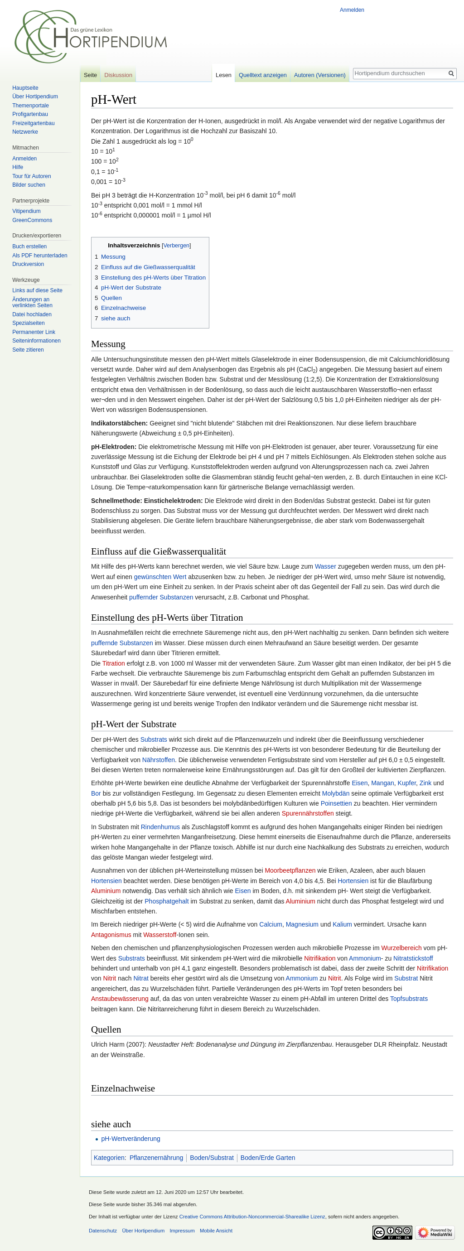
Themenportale (30, 105)
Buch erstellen (29, 246)
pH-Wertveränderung (130, 1138)
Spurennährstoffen (308, 813)
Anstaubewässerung (120, 998)
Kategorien (109, 1157)
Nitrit (109, 978)
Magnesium (302, 924)
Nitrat (140, 978)
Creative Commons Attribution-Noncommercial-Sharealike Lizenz (252, 1216)
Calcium (270, 924)
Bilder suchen (28, 185)
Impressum (181, 1230)
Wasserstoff (159, 934)
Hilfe (17, 167)
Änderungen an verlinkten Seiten (32, 302)
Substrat (406, 978)
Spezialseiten (28, 323)
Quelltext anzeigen (263, 75)
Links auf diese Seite (37, 290)
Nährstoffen (158, 759)
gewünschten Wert (160, 576)
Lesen (224, 75)
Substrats (153, 739)
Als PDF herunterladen (39, 255)
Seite (90, 75)
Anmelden (352, 10)
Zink (425, 783)
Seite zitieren (28, 350)
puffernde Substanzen (122, 643)
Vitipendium (26, 211)
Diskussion (118, 75)
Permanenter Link (33, 332)
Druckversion (28, 264)
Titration (113, 663)
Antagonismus (111, 934)
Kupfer (407, 783)
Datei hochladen (32, 314)
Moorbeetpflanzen (290, 870)
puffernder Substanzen (161, 597)
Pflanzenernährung (156, 1157)
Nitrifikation (319, 958)
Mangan (382, 783)
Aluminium (106, 890)
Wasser (325, 566)
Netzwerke (25, 132)
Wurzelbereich (401, 948)
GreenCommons (32, 220)
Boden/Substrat (212, 1157)
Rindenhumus (160, 827)
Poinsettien (336, 803)
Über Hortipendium (35, 96)
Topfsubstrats (409, 998)
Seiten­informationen (36, 341)
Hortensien (106, 880)
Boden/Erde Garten (268, 1157)
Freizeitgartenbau (33, 123)
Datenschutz (103, 1230)
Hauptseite (25, 88)
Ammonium (365, 958)
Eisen (359, 783)
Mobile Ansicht (216, 1230)
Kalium (342, 924)
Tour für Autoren (31, 176)
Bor (96, 793)
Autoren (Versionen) (320, 75)
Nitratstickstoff (413, 958)
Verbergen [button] (176, 245)
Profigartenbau (30, 114)
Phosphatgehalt (166, 901)
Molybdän (336, 793)
